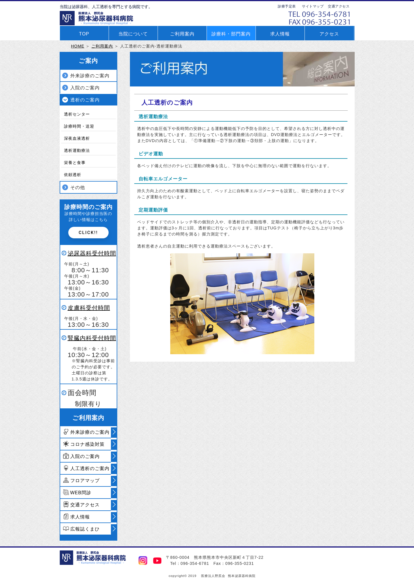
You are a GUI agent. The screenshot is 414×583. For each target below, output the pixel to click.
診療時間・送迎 (79, 126)
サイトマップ (313, 6)
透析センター (77, 114)
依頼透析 (72, 174)
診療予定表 (287, 6)
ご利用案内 (102, 46)
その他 (77, 187)
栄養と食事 (75, 162)
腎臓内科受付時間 (92, 338)
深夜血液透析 (77, 138)
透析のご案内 (85, 99)
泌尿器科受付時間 (92, 253)
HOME (77, 46)
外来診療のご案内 (89, 75)
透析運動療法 (77, 150)
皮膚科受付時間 (89, 308)
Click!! (88, 232)
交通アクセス (338, 6)
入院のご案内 (85, 87)
